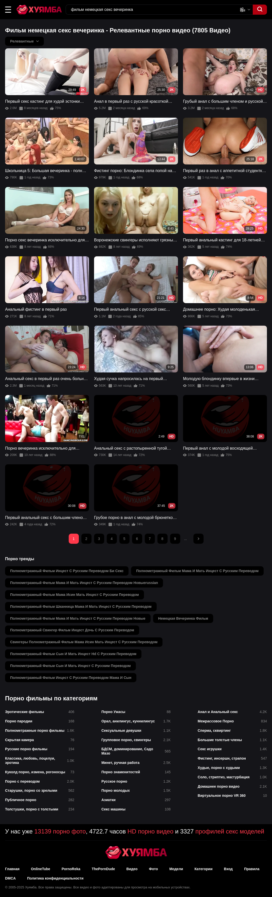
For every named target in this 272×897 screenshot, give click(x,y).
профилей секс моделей (229, 831)
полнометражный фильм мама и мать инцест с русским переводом (197, 571)
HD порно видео (150, 831)
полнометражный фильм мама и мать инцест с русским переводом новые (78, 618)
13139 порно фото (60, 831)
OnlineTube (40, 869)
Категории (203, 869)
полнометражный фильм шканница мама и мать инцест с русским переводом (81, 606)
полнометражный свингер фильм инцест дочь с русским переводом (72, 630)
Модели (176, 869)
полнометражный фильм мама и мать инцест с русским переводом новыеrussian (84, 583)
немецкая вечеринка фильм (183, 618)
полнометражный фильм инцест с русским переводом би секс (66, 571)
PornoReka (71, 869)
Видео (132, 869)
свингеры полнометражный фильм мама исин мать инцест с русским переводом (83, 642)
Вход (228, 869)
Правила (251, 869)
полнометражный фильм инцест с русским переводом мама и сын (70, 678)
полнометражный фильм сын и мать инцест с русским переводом (70, 666)
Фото (153, 869)
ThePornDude (103, 869)
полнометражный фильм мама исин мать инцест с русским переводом (74, 595)
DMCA (10, 878)
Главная (12, 869)
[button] (8, 10)
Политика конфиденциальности (55, 878)
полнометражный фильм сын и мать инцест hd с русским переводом (73, 654)
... (185, 539)
